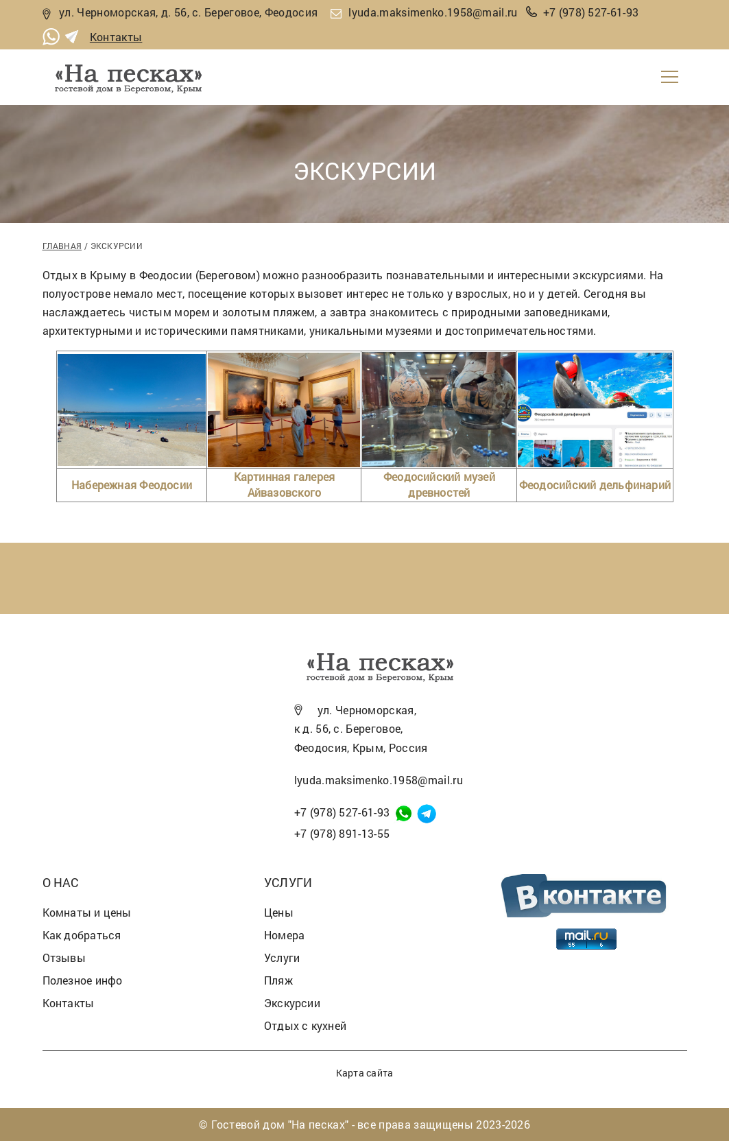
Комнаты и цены (87, 912)
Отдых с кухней (305, 1025)
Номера (284, 935)
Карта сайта (364, 1072)
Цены (279, 912)
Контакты (116, 37)
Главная (62, 245)
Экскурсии (292, 1003)
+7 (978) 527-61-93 (591, 12)
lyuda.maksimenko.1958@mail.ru (432, 12)
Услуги (282, 957)
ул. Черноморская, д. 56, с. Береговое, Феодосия (188, 12)
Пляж (278, 980)
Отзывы (64, 957)
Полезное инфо (83, 980)
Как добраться (82, 935)
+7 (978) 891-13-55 (342, 833)
